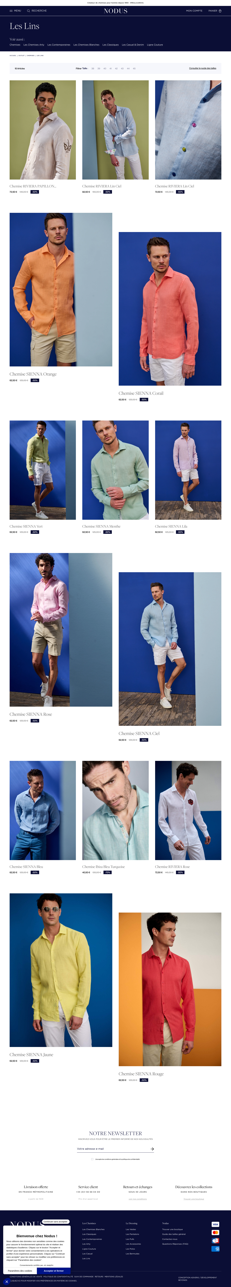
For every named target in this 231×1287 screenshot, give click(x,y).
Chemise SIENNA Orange (33, 374)
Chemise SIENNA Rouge (141, 1074)
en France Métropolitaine (36, 1192)
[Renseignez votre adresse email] (112, 1149)
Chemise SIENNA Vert (26, 526)
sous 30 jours (138, 1192)
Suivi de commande (83, 1277)
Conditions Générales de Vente (26, 1277)
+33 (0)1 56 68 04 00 (88, 1192)
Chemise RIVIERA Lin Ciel (101, 186)
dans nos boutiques (194, 1192)
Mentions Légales (114, 1277)
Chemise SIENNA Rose (31, 714)
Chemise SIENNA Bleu (26, 866)
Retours (99, 1277)
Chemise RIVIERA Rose (172, 866)
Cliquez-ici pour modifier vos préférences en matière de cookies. (43, 1281)
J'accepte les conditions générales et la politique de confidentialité (115, 1159)
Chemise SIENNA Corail (141, 393)
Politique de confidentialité (58, 1277)
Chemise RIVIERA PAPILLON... (33, 186)
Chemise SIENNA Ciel (139, 733)
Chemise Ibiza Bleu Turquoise (103, 866)
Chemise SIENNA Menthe (101, 526)
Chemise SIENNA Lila (171, 526)
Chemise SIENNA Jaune (31, 1054)
